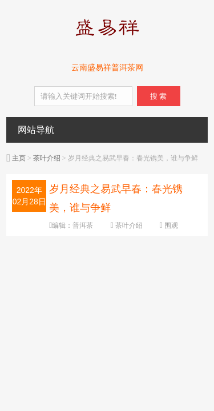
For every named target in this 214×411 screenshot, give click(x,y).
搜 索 (158, 96)
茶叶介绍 (46, 158)
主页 (19, 158)
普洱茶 (82, 225)
